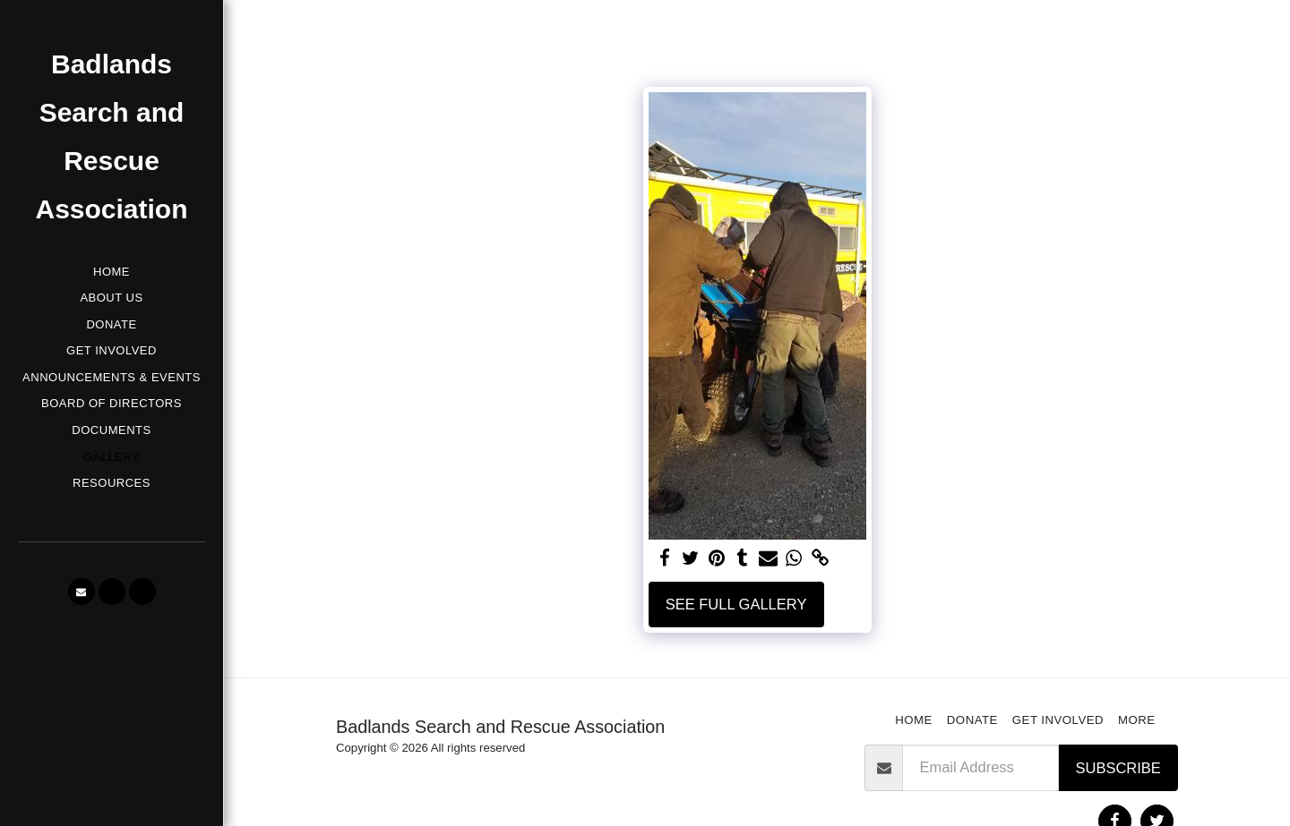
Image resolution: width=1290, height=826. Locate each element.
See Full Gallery (736, 604)
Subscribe (1118, 768)
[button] (81, 591)
